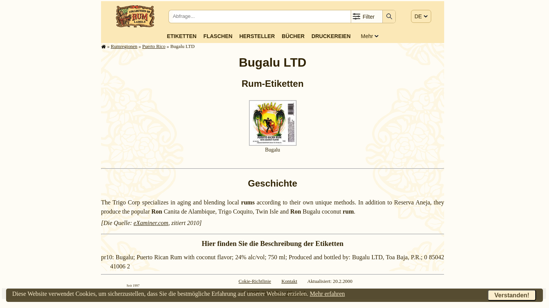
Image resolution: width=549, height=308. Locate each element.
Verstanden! (512, 295)
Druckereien (331, 36)
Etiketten (182, 36)
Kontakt (289, 281)
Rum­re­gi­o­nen (124, 46)
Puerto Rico (153, 46)
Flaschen (217, 36)
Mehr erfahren (327, 293)
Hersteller (257, 36)
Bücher (293, 36)
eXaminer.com (150, 223)
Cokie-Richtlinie (255, 281)
